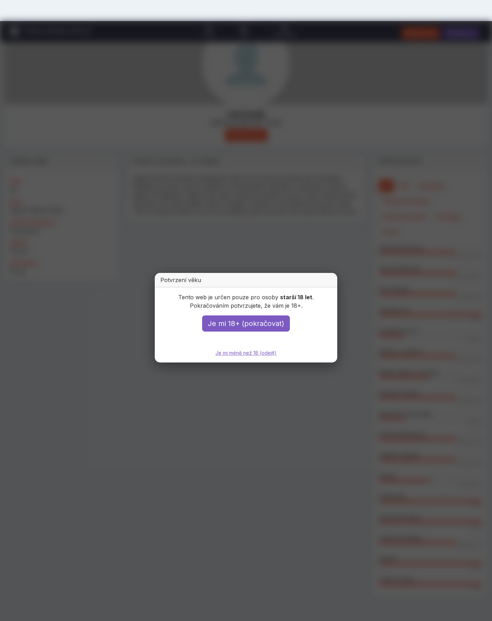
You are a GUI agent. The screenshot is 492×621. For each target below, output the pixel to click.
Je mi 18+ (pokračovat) (246, 323)
